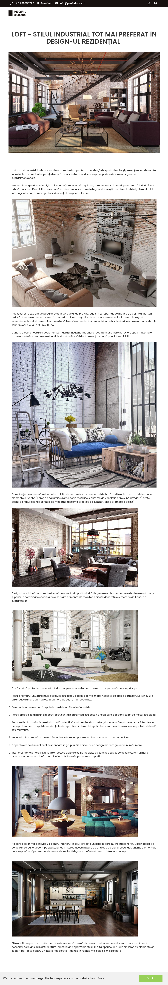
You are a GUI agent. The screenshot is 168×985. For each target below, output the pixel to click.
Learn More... (98, 978)
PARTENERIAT (137, 13)
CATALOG (37, 13)
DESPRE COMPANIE (95, 13)
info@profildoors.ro (70, 3)
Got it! (151, 978)
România (44, 3)
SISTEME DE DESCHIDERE (63, 13)
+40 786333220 (22, 3)
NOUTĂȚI (118, 13)
